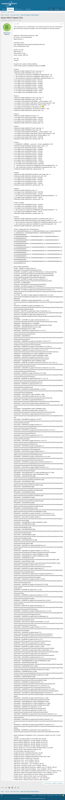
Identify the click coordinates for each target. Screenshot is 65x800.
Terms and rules (42, 795)
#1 (62, 23)
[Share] (60, 24)
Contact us (34, 795)
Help (56, 795)
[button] (23, 9)
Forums (10, 9)
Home (4, 9)
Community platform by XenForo (32, 798)
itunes (20, 20)
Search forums (11, 12)
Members (28, 9)
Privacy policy (50, 795)
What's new (18, 9)
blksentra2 (4, 20)
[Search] (62, 9)
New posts (3, 12)
